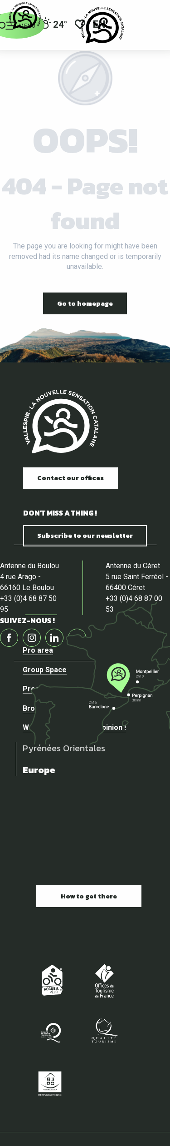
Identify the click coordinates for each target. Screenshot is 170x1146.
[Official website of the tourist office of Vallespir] (25, 15)
